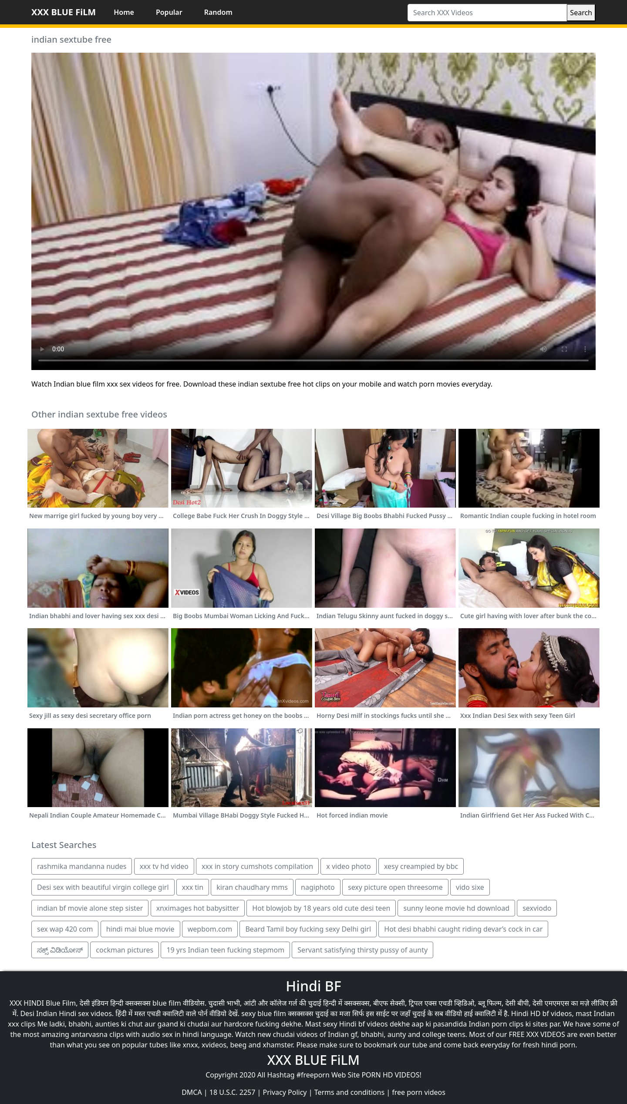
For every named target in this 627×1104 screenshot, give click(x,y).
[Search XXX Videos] (487, 12)
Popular (169, 12)
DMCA (192, 1092)
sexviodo (536, 908)
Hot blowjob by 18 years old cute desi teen (321, 908)
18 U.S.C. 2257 (232, 1092)
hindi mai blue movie (140, 929)
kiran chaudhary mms (252, 887)
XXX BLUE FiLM (63, 12)
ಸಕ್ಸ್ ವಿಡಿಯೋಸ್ (60, 950)
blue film (166, 1003)
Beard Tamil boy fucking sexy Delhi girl (308, 929)
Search (581, 12)
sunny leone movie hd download (456, 908)
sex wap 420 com (65, 929)
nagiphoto (318, 887)
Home (124, 12)
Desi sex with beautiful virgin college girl (103, 887)
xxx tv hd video (164, 866)
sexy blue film (263, 1013)
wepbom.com (210, 929)
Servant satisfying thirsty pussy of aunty (362, 950)
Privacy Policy (285, 1092)
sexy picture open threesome (395, 887)
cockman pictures (124, 950)
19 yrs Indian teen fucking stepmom (225, 950)
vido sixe (470, 887)
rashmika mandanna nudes (81, 866)
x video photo (348, 866)
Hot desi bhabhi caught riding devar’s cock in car (463, 929)
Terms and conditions (349, 1092)
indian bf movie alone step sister (90, 908)
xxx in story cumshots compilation (257, 866)
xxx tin (192, 887)
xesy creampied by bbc (421, 866)
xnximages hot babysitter (197, 908)
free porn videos (418, 1092)
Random (218, 12)
